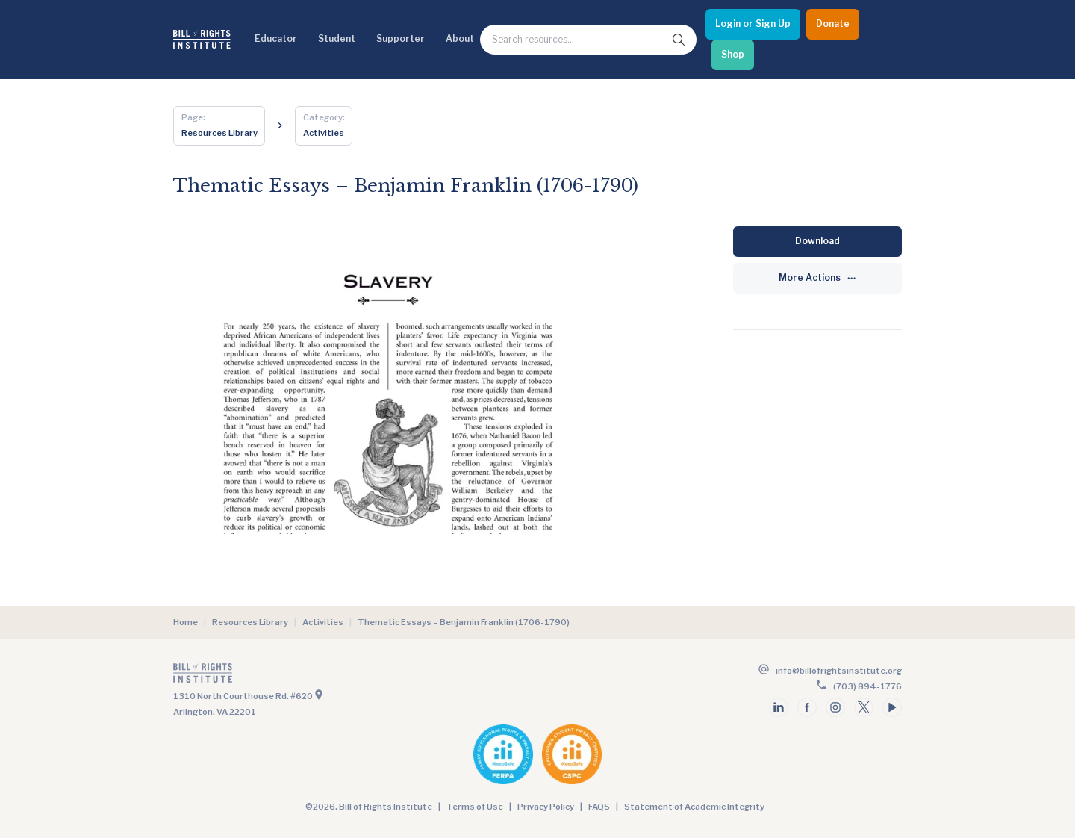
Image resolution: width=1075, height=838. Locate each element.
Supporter (400, 38)
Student (336, 38)
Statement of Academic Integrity (694, 806)
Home (185, 622)
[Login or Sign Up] (752, 24)
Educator (276, 38)
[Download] (817, 241)
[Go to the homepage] (354, 676)
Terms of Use (474, 806)
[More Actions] (817, 278)
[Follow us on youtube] (892, 707)
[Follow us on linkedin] (778, 707)
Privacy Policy (545, 806)
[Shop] (732, 55)
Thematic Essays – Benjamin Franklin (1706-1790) (464, 622)
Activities (322, 622)
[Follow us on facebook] (807, 707)
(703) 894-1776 (867, 686)
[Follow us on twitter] (863, 707)
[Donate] (832, 24)
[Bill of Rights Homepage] (202, 39)
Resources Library (250, 622)
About (460, 38)
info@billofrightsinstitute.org (839, 670)
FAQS (599, 806)
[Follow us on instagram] (835, 707)
